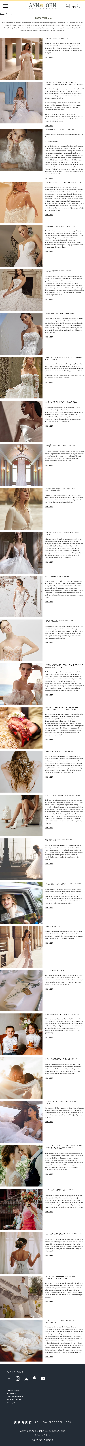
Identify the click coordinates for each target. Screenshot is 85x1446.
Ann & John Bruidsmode (15, 1396)
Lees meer (49, 57)
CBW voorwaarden (42, 1439)
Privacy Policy (42, 1435)
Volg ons (15, 1372)
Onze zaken (11, 1393)
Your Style (10, 1403)
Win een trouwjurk (13, 1390)
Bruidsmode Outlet (13, 1400)
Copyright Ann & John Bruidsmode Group (42, 1430)
